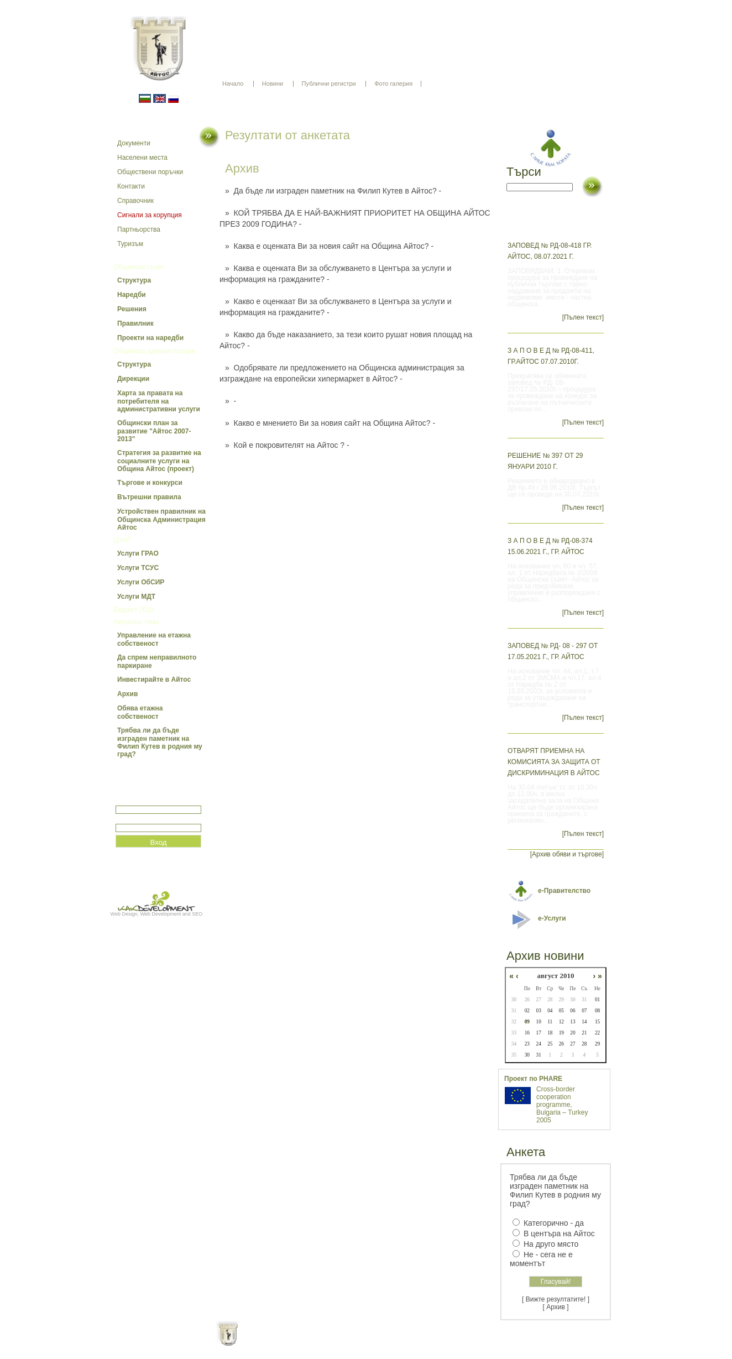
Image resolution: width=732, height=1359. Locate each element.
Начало (232, 83)
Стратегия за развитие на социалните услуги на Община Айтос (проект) (159, 461)
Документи (133, 143)
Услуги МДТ (136, 596)
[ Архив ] (556, 1307)
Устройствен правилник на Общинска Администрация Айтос (161, 519)
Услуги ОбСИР (140, 582)
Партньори (375, 1342)
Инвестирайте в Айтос (154, 679)
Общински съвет (138, 267)
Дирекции (133, 379)
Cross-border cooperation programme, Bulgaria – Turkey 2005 (562, 1104)
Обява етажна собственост (140, 712)
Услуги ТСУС (138, 568)
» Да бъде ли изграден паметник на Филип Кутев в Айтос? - (333, 190)
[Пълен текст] (583, 317)
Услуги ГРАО (138, 553)
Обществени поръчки (150, 172)
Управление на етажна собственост (154, 639)
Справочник (135, 201)
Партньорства (138, 229)
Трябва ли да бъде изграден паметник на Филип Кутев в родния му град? (159, 742)
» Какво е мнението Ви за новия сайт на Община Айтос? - (330, 423)
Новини (272, 83)
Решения (132, 309)
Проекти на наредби (150, 338)
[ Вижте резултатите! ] (555, 1299)
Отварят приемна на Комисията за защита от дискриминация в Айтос (554, 762)
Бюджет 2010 (133, 610)
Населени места (142, 157)
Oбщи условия (322, 1342)
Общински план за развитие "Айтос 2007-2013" (154, 431)
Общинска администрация (154, 351)
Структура (134, 280)
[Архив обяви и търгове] (567, 854)
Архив (127, 694)
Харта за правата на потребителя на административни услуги (158, 401)
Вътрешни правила (149, 497)
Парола (127, 819)
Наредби (131, 295)
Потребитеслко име (148, 801)
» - (230, 400)
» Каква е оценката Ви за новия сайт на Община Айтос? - (329, 246)
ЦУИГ (122, 540)
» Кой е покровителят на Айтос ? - (287, 445)
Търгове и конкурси (149, 483)
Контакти (131, 186)
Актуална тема (136, 622)
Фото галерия (393, 83)
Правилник (135, 323)
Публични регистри (329, 83)
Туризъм (130, 244)
